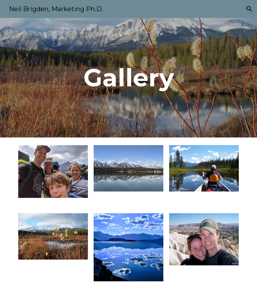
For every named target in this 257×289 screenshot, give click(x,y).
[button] (249, 9)
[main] (128, 78)
